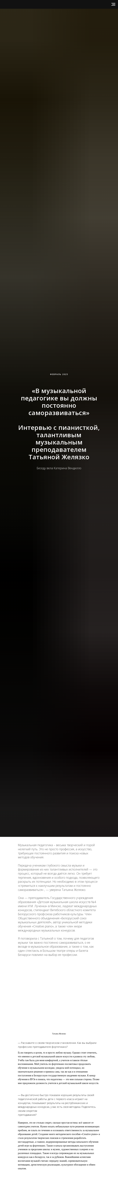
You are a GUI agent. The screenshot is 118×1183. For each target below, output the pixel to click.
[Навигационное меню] (113, 4)
